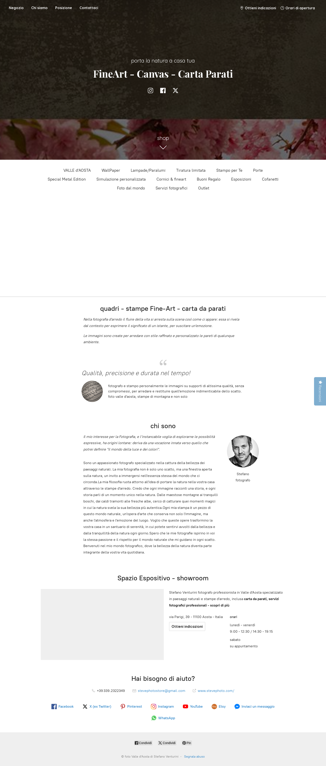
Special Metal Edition (67, 179)
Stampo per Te (229, 170)
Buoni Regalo (209, 179)
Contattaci (89, 8)
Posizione (63, 8)
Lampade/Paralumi (148, 170)
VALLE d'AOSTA (77, 170)
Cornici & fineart (171, 179)
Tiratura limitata (191, 170)
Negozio (16, 8)
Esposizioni (241, 179)
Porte (258, 170)
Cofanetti (270, 179)
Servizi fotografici (171, 188)
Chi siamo (39, 8)
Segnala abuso (194, 756)
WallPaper (111, 170)
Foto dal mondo (131, 188)
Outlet (203, 188)
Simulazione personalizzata (121, 179)
